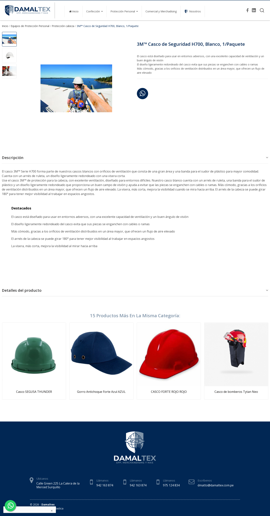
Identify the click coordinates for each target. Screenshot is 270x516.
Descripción (12, 157)
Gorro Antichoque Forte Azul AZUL (101, 392)
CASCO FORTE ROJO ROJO (169, 392)
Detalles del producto (21, 290)
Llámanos (102, 480)
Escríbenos (205, 480)
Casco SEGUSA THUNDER (34, 392)
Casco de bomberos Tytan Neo (236, 392)
